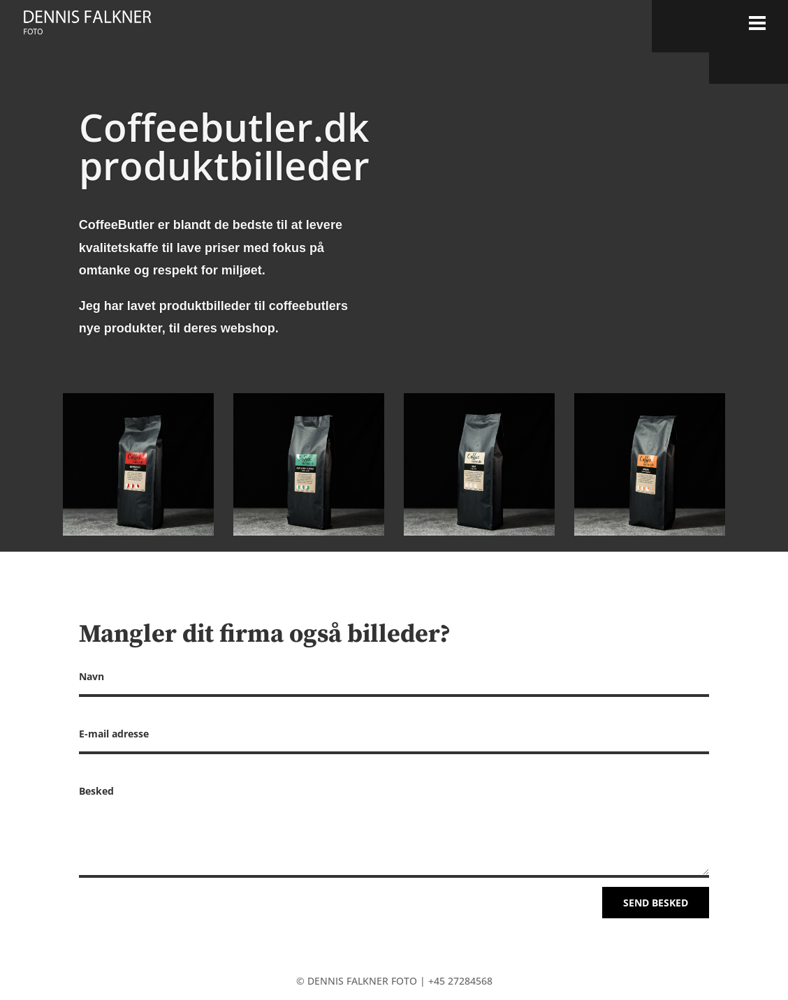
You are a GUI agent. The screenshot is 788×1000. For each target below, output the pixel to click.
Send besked (655, 902)
